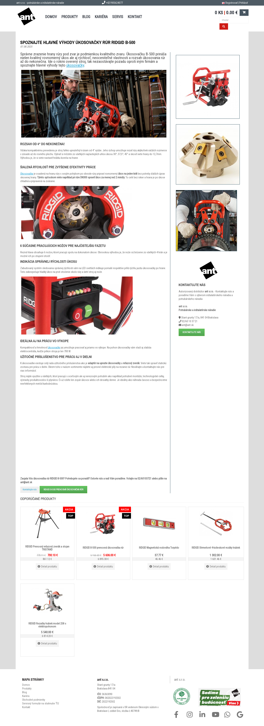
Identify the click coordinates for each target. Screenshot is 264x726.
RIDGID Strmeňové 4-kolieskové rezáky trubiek (216, 547)
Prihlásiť (243, 2)
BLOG (86, 17)
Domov (26, 684)
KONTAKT (135, 17)
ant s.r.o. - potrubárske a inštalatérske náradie (40, 2)
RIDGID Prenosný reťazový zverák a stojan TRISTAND (47, 548)
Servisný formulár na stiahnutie (40, 703)
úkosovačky (75, 65)
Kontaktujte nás (30, 489)
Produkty (26, 688)
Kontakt (26, 707)
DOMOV (51, 17)
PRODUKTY (69, 17)
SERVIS (117, 17)
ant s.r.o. (179, 679)
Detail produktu (47, 566)
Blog (24, 692)
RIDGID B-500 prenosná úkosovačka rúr (63, 489)
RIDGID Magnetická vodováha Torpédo (159, 547)
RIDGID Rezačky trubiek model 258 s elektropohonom (47, 625)
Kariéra (101, 17)
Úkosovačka (26, 173)
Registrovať (231, 2)
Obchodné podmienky (33, 699)
